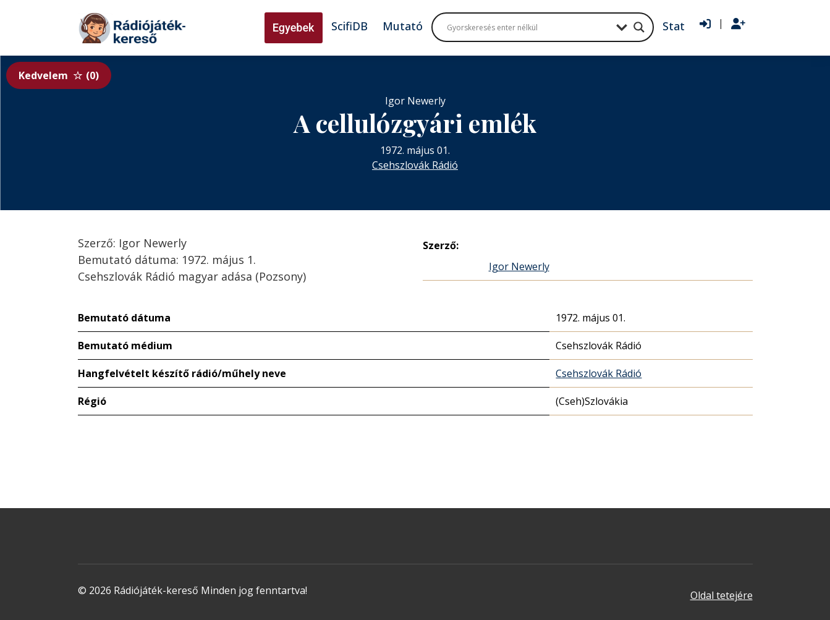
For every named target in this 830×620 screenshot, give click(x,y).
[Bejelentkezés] (705, 24)
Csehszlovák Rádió (415, 165)
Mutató (403, 26)
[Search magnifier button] (639, 27)
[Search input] (528, 27)
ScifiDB (349, 26)
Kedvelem (59, 75)
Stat (674, 26)
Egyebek (294, 27)
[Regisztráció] (738, 24)
